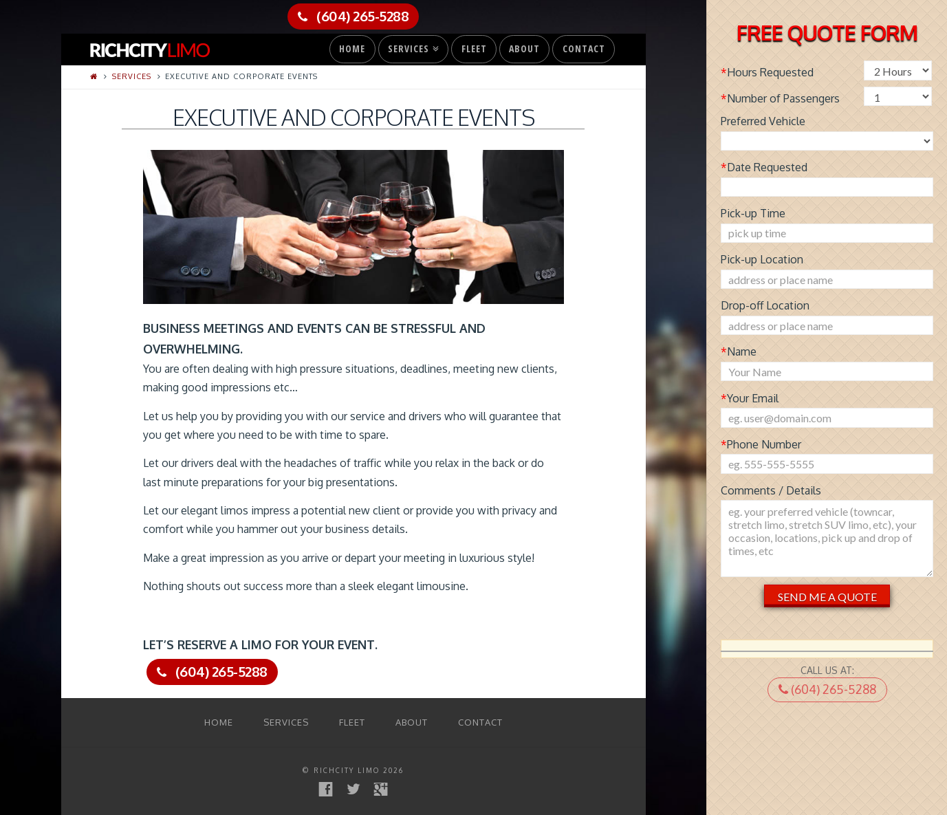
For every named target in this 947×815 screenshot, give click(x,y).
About (524, 48)
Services (411, 45)
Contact (584, 48)
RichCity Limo (347, 770)
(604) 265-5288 (827, 689)
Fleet (474, 48)
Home (352, 48)
